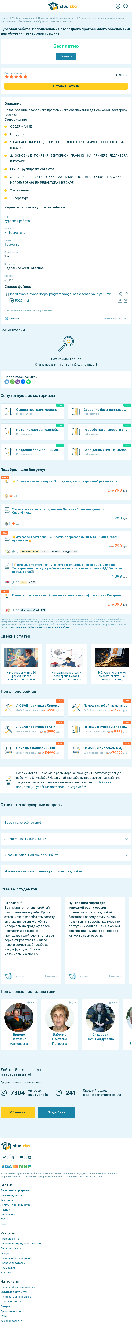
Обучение (18, 1112)
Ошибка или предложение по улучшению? (28, 310)
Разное (5, 1209)
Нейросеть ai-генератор (16, 1296)
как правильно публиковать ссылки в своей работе (40, 627)
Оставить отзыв (66, 86)
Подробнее (56, 1112)
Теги (3, 1224)
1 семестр (11, 244)
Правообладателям (13, 1262)
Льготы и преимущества (16, 1204)
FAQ (3, 1219)
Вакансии (7, 1272)
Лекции (5, 1306)
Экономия (7, 1200)
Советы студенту (11, 1195)
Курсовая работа (17, 221)
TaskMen (11, 318)
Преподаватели (11, 1311)
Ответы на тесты (11, 1301)
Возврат (6, 1253)
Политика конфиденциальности (21, 1243)
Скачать (66, 56)
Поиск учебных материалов (18, 1287)
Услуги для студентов (14, 1291)
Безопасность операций (16, 1258)
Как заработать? (11, 1320)
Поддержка (8, 1267)
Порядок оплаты (11, 1248)
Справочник (8, 1214)
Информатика (14, 233)
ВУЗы (4, 1316)
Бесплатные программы (16, 1190)
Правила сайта (10, 1238)
